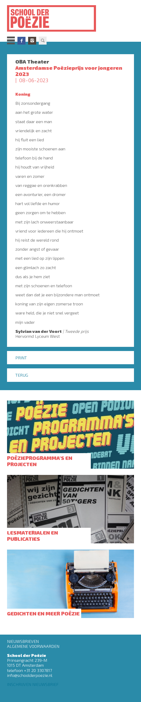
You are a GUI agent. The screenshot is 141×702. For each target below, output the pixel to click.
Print (21, 357)
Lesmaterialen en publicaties (32, 535)
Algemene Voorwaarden (33, 646)
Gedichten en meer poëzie (43, 613)
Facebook (21, 41)
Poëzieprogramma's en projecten (39, 461)
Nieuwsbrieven (23, 641)
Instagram (32, 41)
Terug (21, 375)
